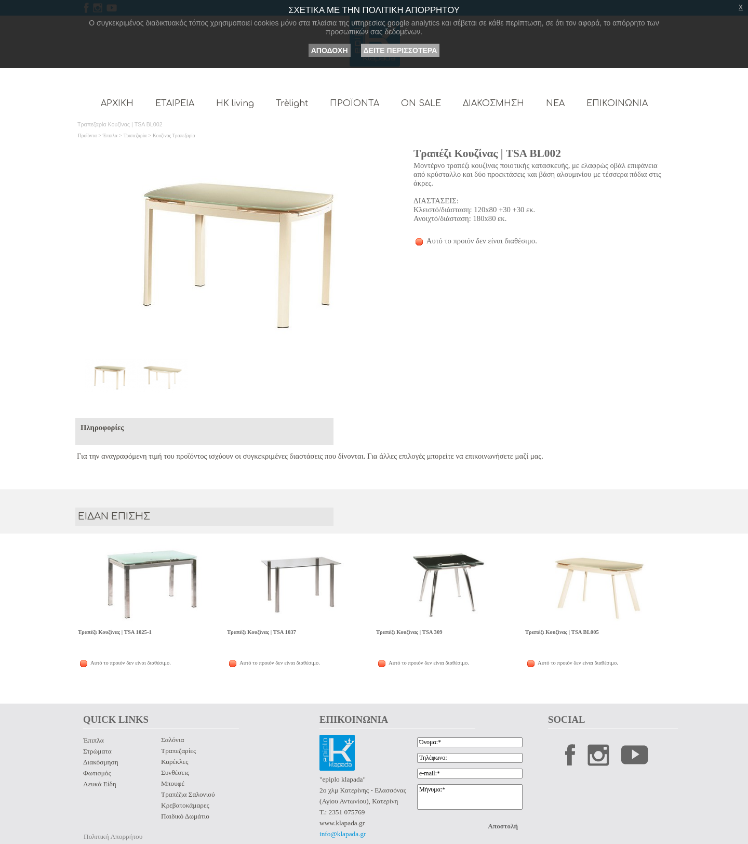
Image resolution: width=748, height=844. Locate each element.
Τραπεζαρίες (178, 751)
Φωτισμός (97, 773)
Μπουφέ (172, 783)
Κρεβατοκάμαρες (185, 805)
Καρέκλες (174, 761)
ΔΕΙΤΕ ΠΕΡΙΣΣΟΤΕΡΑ (400, 50)
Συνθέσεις (175, 772)
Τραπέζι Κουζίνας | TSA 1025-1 (115, 632)
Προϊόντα (87, 135)
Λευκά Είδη (99, 784)
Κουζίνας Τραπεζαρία (174, 135)
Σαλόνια (172, 740)
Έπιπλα (110, 135)
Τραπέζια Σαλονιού (188, 794)
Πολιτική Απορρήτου (113, 836)
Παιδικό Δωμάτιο (185, 816)
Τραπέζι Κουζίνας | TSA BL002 (487, 153)
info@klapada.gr (342, 834)
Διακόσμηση (100, 762)
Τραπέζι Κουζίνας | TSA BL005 (562, 632)
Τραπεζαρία (135, 135)
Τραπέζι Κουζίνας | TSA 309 (409, 632)
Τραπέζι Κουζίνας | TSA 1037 (261, 632)
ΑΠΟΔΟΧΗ (329, 50)
